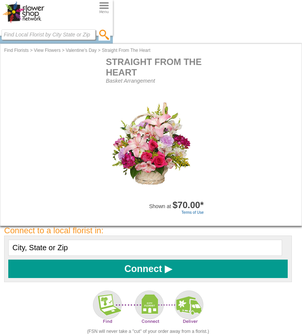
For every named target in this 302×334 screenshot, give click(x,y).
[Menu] (104, 8)
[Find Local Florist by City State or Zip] (49, 34)
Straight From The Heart (126, 50)
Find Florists (16, 50)
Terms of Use (193, 212)
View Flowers (47, 50)
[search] (104, 35)
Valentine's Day (81, 50)
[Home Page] (23, 23)
